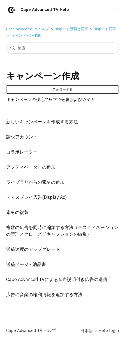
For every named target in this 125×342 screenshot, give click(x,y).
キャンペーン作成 (26, 35)
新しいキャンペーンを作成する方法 (42, 121)
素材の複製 (17, 212)
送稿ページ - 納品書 (26, 264)
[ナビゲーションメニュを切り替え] (114, 9)
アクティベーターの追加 (30, 167)
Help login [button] (108, 330)
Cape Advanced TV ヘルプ (27, 29)
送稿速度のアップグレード (33, 249)
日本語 (88, 330)
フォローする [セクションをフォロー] (62, 89)
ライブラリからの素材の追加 (35, 182)
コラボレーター (22, 152)
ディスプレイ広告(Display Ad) (36, 197)
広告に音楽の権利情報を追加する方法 (44, 294)
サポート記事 (105, 29)
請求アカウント (22, 137)
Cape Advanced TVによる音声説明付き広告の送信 (56, 279)
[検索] (62, 48)
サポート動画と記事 (71, 29)
